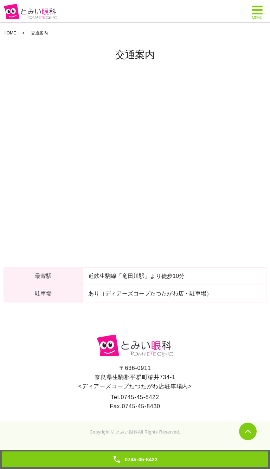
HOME (10, 33)
